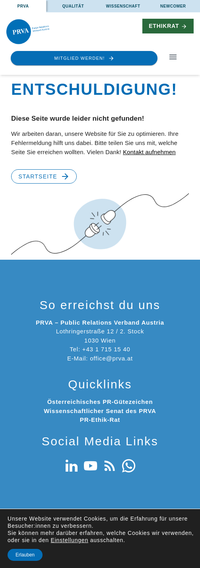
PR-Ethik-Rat (100, 419)
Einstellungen (69, 540)
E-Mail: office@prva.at (100, 358)
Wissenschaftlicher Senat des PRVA (100, 410)
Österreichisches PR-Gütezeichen (100, 401)
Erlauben (25, 555)
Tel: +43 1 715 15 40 (100, 349)
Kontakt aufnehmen (149, 152)
